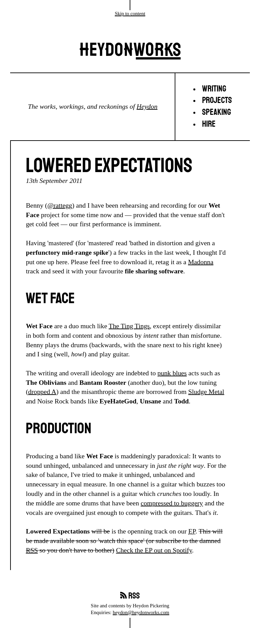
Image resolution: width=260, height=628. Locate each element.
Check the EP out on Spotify (154, 550)
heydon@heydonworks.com (141, 612)
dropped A (42, 391)
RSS (32, 550)
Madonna (200, 262)
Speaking (216, 112)
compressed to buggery (172, 503)
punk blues (172, 373)
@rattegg (59, 205)
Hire (209, 124)
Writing (214, 89)
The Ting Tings (129, 326)
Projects (217, 100)
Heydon (146, 106)
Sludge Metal (206, 391)
